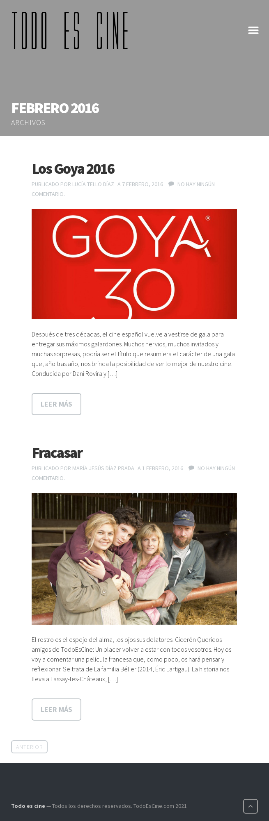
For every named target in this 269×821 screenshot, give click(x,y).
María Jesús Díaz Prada (103, 468)
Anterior (29, 746)
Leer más (56, 404)
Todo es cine (28, 806)
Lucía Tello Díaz (93, 184)
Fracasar (57, 452)
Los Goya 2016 (73, 168)
